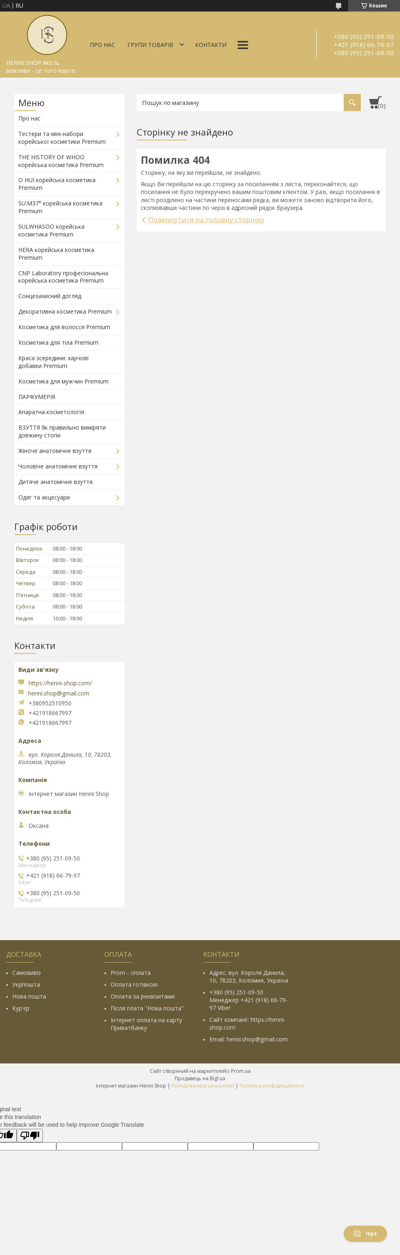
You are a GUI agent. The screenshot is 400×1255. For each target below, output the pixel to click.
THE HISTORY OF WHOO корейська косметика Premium (61, 161)
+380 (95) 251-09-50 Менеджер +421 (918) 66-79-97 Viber (248, 1000)
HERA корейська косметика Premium (56, 253)
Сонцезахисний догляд (49, 296)
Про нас (102, 45)
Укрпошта (26, 984)
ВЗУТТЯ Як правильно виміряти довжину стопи (62, 431)
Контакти (211, 45)
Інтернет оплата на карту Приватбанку (146, 1024)
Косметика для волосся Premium (64, 327)
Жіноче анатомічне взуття (54, 451)
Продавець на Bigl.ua (200, 1078)
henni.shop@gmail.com (58, 693)
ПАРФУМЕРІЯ (36, 397)
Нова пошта (29, 996)
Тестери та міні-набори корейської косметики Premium (62, 137)
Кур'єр (20, 1008)
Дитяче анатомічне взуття (55, 482)
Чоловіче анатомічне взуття (58, 466)
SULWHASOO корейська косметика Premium (51, 230)
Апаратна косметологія (51, 412)
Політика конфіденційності (272, 1085)
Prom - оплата (131, 972)
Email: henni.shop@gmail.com (248, 1039)
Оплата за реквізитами (143, 996)
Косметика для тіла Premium (58, 342)
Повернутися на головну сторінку (206, 219)
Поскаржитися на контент (202, 1085)
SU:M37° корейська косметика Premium (60, 207)
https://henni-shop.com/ (60, 683)
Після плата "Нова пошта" (147, 1008)
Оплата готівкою (134, 984)
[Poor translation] (30, 1135)
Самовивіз (26, 972)
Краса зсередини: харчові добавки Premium (53, 362)
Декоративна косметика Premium (65, 311)
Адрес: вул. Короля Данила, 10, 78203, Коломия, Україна (248, 976)
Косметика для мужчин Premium (63, 381)
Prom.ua (241, 1071)
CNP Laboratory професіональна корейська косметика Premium (63, 277)
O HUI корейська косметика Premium (57, 184)
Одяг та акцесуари (44, 497)
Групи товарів (150, 45)
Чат (365, 1233)
